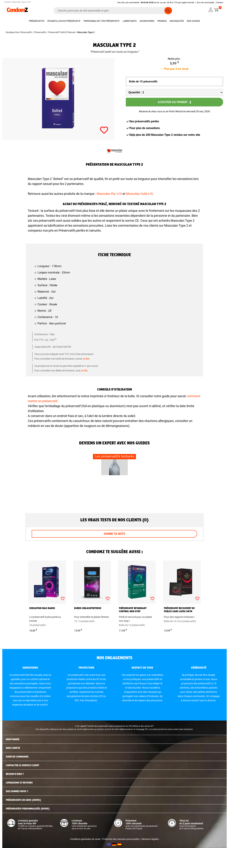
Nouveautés (177, 21)
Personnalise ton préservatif (102, 21)
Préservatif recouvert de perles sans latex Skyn (179, 610)
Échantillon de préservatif (64, 21)
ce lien (86, 358)
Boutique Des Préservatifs (19, 32)
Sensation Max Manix (42, 608)
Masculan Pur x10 (109, 194)
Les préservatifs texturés (114, 456)
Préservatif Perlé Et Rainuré (62, 32)
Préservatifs (36, 21)
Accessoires (147, 21)
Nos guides (193, 21)
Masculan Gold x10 (139, 194)
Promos (162, 21)
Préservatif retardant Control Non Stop (133, 610)
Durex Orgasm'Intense (87, 608)
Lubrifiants (130, 21)
